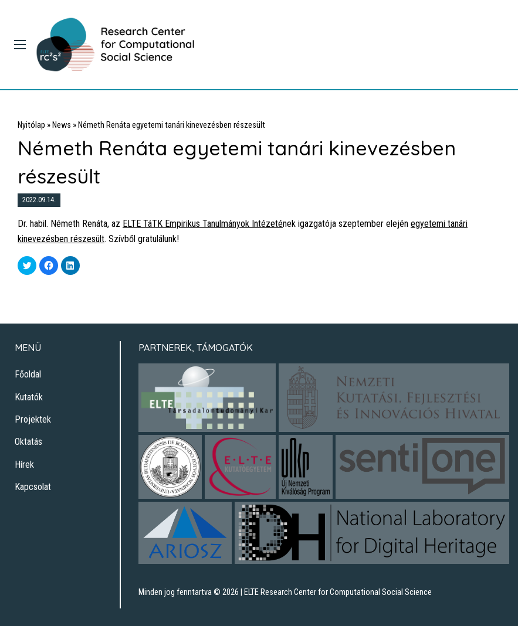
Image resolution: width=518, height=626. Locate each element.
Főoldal (28, 374)
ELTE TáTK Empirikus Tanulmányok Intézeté (203, 223)
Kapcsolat (33, 486)
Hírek (24, 464)
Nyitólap (31, 125)
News (61, 125)
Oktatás (28, 441)
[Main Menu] (20, 44)
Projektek (33, 419)
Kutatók (29, 397)
